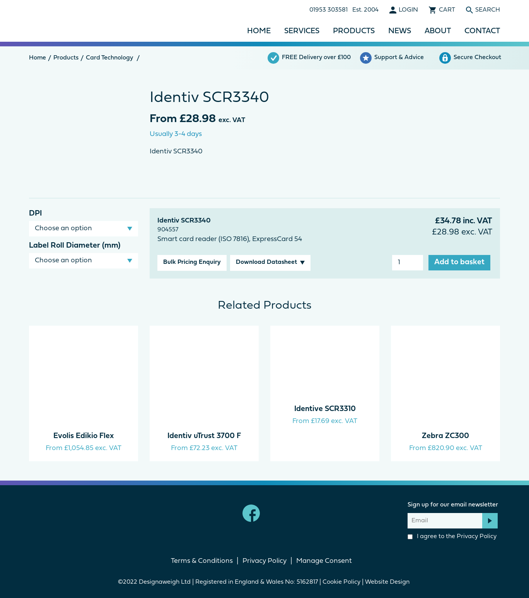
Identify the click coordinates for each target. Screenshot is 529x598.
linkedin (278, 513)
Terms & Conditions (202, 561)
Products (354, 31)
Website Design (388, 582)
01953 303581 (328, 10)
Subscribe (490, 520)
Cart (447, 10)
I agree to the (452, 536)
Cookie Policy (341, 582)
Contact (482, 31)
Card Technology (109, 58)
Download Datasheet (266, 262)
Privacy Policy (477, 536)
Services (301, 31)
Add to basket (459, 262)
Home (259, 31)
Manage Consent (324, 561)
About (438, 31)
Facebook (251, 513)
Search (487, 10)
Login (408, 10)
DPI (35, 213)
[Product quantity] (407, 262)
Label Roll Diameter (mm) (74, 246)
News (399, 31)
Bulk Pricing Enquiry (192, 262)
